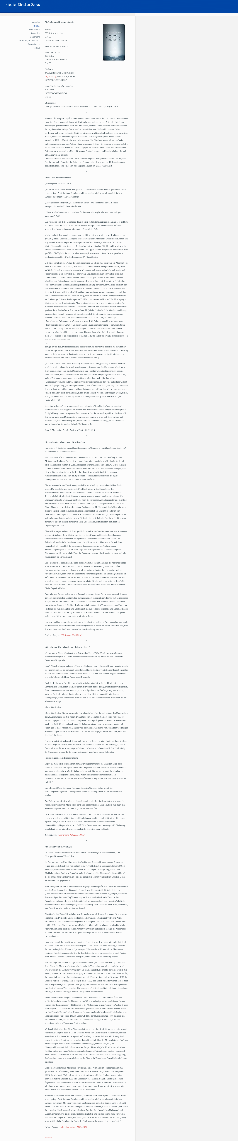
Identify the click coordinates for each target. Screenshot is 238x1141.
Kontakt (36, 48)
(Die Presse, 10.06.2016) (71, 635)
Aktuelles (36, 22)
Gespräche (35, 37)
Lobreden (35, 33)
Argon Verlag (50, 76)
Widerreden (34, 29)
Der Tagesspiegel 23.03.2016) (74, 1127)
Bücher (37, 26)
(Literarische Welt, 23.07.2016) (71, 835)
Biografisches (33, 44)
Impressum (48, 1138)
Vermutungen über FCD (29, 40)
